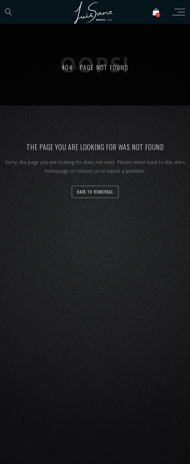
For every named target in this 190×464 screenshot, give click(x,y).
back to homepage (95, 192)
